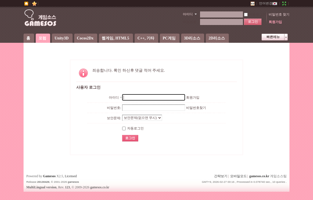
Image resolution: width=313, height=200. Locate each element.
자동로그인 (255, 14)
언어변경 (268, 3)
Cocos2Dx (85, 38)
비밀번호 (189, 22)
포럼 (42, 38)
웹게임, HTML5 (115, 38)
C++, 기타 (145, 38)
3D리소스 (192, 38)
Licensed (71, 176)
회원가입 (275, 22)
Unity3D (62, 38)
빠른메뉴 (273, 37)
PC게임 (169, 38)
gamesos (73, 181)
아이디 (188, 14)
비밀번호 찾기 (279, 14)
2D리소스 (217, 38)
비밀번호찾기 (196, 108)
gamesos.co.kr (259, 176)
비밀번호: (114, 108)
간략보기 (220, 176)
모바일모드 (238, 176)
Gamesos (49, 176)
